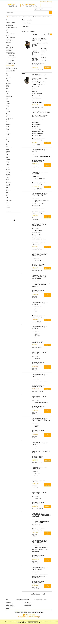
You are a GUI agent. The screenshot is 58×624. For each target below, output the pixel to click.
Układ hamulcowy (10, 55)
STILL (7, 192)
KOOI (7, 157)
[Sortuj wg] (39, 34)
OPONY (7, 43)
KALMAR (8, 151)
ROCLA (7, 189)
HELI (7, 131)
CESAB (7, 98)
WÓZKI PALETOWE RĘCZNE (11, 68)
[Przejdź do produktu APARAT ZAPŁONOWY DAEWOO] (27, 173)
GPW (7, 123)
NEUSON (8, 174)
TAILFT (7, 194)
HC (6, 128)
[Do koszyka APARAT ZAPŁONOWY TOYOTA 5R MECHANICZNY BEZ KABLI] (47, 533)
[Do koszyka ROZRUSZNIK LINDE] (47, 105)
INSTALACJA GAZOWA (10, 34)
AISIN (7, 73)
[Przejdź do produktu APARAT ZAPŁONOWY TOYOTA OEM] (27, 541)
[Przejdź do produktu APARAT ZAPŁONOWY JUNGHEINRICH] (27, 194)
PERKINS (8, 184)
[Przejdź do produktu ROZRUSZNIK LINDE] (27, 80)
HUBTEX (8, 134)
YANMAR (8, 204)
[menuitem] (8, 17)
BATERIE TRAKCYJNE (10, 24)
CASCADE (8, 95)
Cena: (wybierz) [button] (26, 26)
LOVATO (7, 166)
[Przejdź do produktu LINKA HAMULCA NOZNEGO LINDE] (13, 226)
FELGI (7, 29)
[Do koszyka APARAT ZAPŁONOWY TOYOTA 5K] (47, 506)
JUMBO (7, 149)
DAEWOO (8, 106)
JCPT (7, 144)
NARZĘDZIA (8, 42)
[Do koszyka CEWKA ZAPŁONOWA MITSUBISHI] (47, 67)
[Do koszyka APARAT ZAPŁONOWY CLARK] (47, 165)
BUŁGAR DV (8, 91)
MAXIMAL (8, 169)
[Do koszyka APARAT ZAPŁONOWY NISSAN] (47, 320)
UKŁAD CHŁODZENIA (10, 52)
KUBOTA (7, 161)
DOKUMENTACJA (9, 25)
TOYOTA (7, 199)
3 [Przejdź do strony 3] (34, 593)
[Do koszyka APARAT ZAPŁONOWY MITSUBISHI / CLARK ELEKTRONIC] (47, 295)
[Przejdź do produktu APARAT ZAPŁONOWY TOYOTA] (27, 375)
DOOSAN (8, 111)
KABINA (7, 35)
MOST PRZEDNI (9, 40)
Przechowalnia (27, 605)
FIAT (7, 116)
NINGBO (7, 177)
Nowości (8, 205)
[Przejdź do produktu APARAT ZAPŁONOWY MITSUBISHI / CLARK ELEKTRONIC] (27, 276)
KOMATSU (8, 156)
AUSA (7, 80)
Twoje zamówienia (28, 602)
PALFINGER (8, 182)
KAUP (7, 152)
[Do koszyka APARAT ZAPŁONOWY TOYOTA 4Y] (47, 460)
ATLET (7, 78)
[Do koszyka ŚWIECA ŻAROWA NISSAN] (47, 143)
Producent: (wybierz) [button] (27, 23)
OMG (7, 180)
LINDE (7, 162)
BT (6, 90)
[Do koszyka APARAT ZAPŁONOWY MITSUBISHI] (47, 247)
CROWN (7, 104)
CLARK (7, 100)
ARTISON (8, 81)
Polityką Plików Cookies (33, 621)
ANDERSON (8, 76)
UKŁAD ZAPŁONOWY (10, 65)
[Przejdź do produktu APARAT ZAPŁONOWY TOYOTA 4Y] (27, 443)
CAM (7, 93)
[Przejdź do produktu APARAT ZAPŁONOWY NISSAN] (27, 303)
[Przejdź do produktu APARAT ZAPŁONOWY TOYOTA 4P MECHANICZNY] (27, 419)
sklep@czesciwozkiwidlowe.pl (29, 617)
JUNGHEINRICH (9, 147)
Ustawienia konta (28, 603)
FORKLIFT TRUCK (9, 118)
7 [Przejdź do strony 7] (43, 593)
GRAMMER (8, 124)
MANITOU (8, 167)
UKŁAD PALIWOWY (10, 60)
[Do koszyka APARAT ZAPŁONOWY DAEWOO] (47, 187)
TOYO (7, 197)
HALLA (7, 126)
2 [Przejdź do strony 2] (32, 593)
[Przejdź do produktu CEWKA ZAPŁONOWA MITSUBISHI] (27, 44)
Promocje (8, 207)
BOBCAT (7, 85)
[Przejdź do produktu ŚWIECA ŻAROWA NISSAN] (27, 112)
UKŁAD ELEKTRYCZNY (10, 53)
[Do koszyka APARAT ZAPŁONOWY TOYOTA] (47, 389)
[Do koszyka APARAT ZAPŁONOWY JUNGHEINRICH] (47, 216)
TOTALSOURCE (9, 200)
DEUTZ (7, 109)
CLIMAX (7, 101)
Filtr (7, 30)
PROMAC (8, 185)
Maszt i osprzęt (9, 38)
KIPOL (7, 154)
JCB (7, 142)
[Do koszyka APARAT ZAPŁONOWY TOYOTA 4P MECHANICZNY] (47, 435)
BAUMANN (8, 83)
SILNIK (7, 45)
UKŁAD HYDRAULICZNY (10, 57)
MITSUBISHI (8, 172)
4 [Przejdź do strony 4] (36, 593)
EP (6, 113)
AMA (7, 75)
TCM (7, 195)
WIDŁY (7, 67)
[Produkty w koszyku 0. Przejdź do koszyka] (39, 9)
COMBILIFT (8, 103)
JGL (6, 146)
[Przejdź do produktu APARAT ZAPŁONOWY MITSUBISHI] (27, 225)
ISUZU (7, 141)
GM (6, 121)
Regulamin (8, 602)
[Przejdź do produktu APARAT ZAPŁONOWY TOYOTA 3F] (27, 397)
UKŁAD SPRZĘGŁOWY (10, 62)
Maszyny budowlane (10, 22)
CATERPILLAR (9, 96)
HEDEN (7, 129)
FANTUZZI (8, 114)
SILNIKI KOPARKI (9, 47)
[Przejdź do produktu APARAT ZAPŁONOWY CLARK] (27, 150)
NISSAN (7, 179)
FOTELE (7, 32)
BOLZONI (8, 86)
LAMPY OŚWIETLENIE (10, 37)
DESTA (7, 108)
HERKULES (8, 133)
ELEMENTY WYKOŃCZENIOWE (12, 27)
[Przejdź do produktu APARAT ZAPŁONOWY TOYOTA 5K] (27, 493)
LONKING (8, 164)
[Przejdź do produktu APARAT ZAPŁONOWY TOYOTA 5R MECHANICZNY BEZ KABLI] (27, 514)
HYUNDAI (8, 138)
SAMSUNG (8, 190)
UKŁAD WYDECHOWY (10, 63)
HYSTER (7, 136)
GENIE (7, 119)
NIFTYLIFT (8, 175)
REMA (7, 187)
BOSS (7, 88)
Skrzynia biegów (9, 48)
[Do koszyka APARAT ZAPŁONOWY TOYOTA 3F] (47, 411)
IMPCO (7, 139)
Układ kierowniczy (10, 58)
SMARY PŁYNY (9, 50)
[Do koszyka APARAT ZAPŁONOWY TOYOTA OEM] (47, 560)
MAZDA (7, 171)
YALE (7, 202)
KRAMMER (8, 159)
